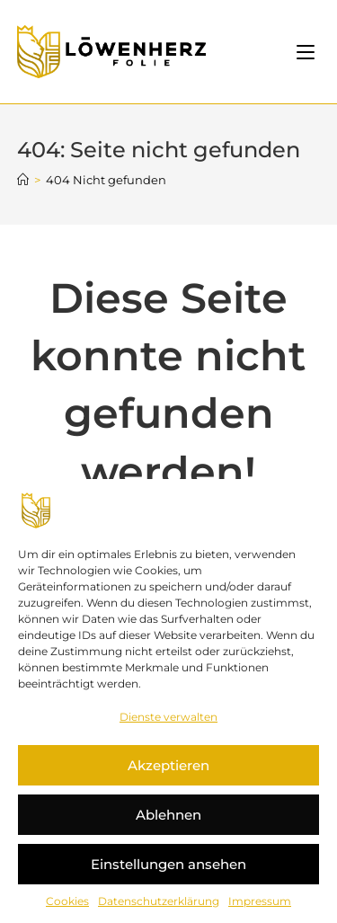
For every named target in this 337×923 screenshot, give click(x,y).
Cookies (67, 901)
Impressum (259, 901)
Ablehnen (168, 814)
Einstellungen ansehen (168, 864)
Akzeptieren (168, 765)
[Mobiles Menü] (308, 51)
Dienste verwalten (168, 716)
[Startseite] (23, 180)
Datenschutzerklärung (158, 901)
